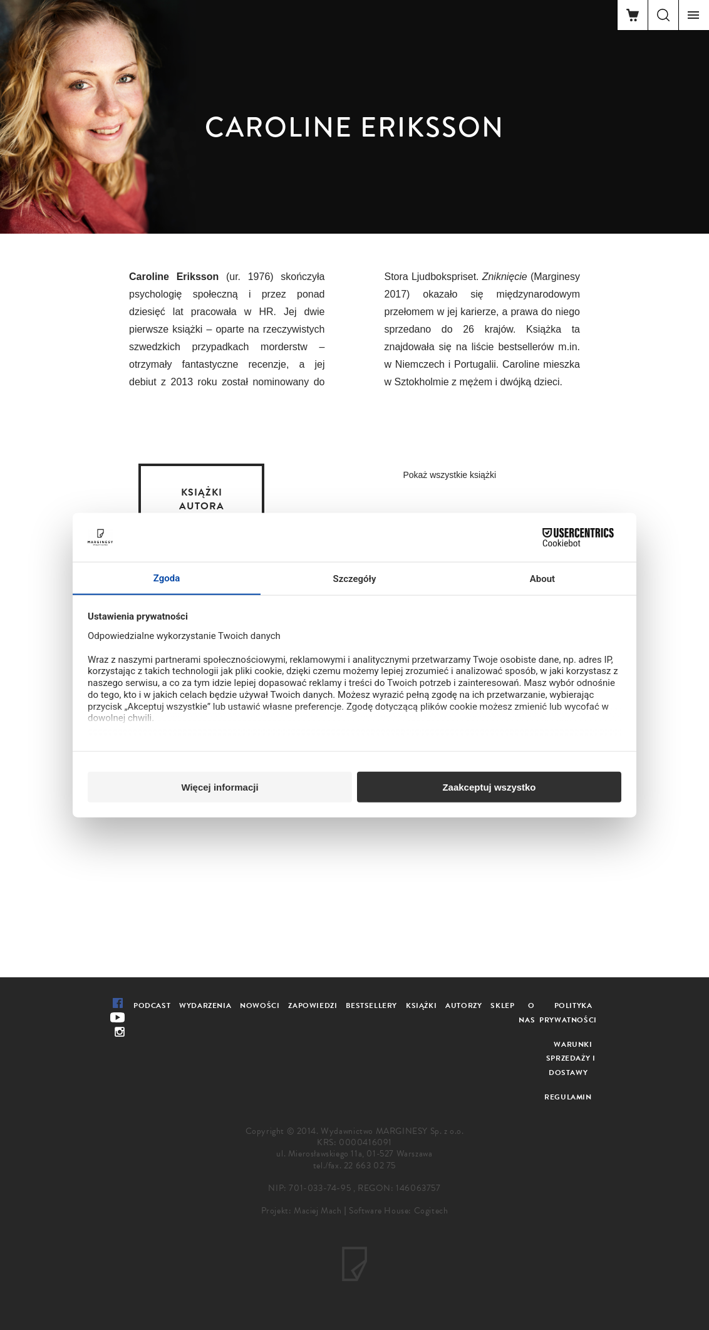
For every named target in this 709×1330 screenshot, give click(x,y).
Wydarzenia (205, 1005)
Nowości (259, 1005)
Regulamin (567, 1097)
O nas (527, 1013)
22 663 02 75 (370, 1165)
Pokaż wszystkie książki (449, 475)
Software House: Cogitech (398, 1210)
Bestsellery (371, 1005)
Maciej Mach (318, 1210)
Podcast (151, 1005)
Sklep (502, 1005)
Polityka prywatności (568, 1013)
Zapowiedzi (312, 1005)
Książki (421, 1005)
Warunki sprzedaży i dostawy (571, 1059)
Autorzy (463, 1005)
